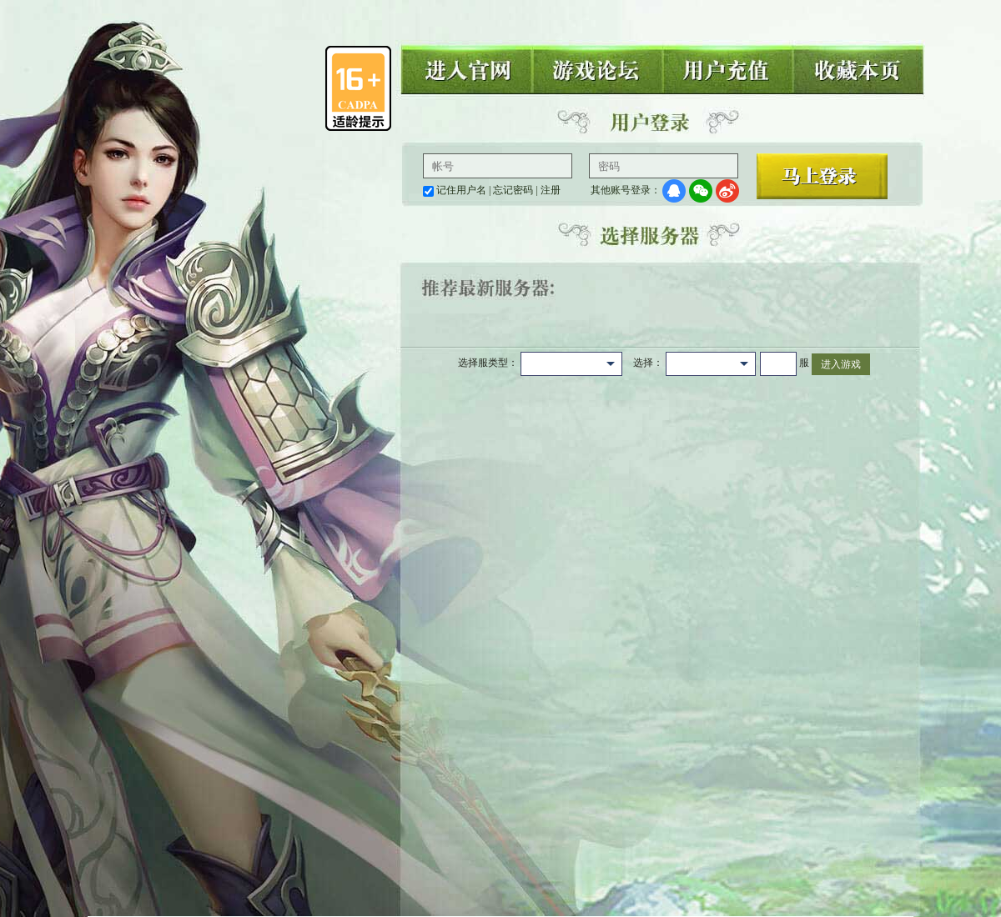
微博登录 (727, 191)
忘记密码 (513, 190)
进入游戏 (841, 364)
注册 (551, 190)
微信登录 (700, 191)
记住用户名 (461, 190)
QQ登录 (674, 191)
